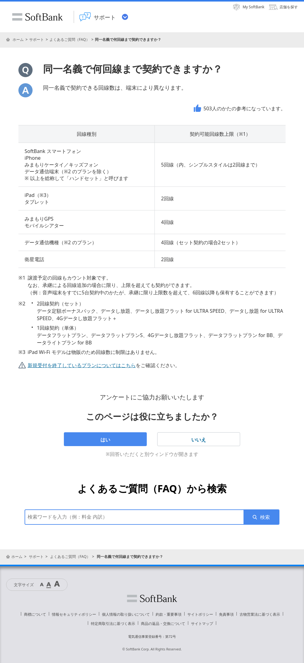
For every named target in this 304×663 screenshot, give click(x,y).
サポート (36, 39)
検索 (265, 517)
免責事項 (226, 614)
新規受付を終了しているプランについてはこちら (82, 365)
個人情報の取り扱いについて (126, 614)
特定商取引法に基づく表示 (113, 623)
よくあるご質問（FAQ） (69, 39)
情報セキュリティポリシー (74, 614)
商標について (35, 614)
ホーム (18, 39)
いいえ (198, 439)
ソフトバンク (152, 598)
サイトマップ (202, 623)
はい (105, 439)
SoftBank (37, 17)
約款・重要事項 (168, 614)
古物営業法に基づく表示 (260, 614)
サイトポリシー (200, 614)
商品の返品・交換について (163, 623)
